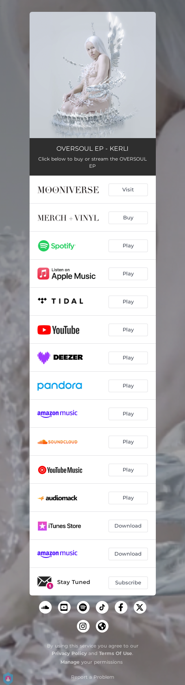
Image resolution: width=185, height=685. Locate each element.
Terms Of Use (115, 653)
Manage (70, 662)
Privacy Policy (69, 653)
